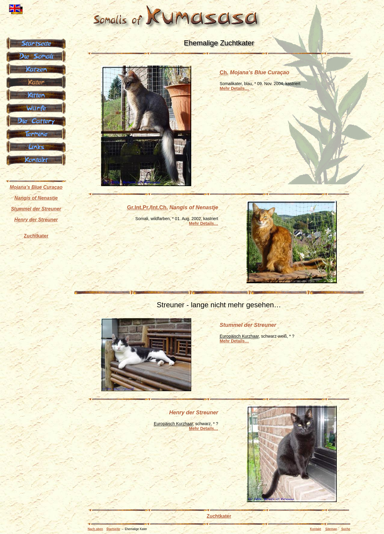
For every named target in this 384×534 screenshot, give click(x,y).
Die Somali (36, 55)
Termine (36, 133)
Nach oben (95, 529)
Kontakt (315, 529)
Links (36, 146)
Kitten (36, 94)
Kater (36, 81)
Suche (345, 529)
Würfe (36, 107)
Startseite (113, 529)
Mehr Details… (234, 88)
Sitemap (331, 529)
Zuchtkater (219, 516)
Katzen (36, 68)
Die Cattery (36, 120)
